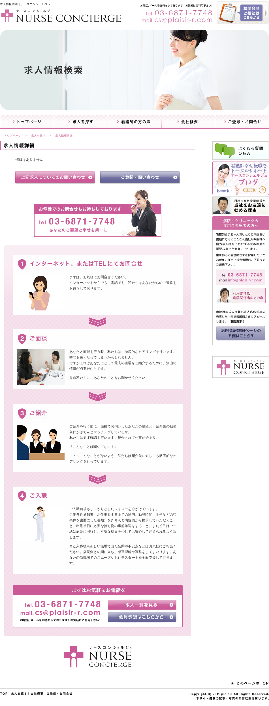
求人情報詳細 (63, 135)
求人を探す (38, 135)
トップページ (12, 135)
